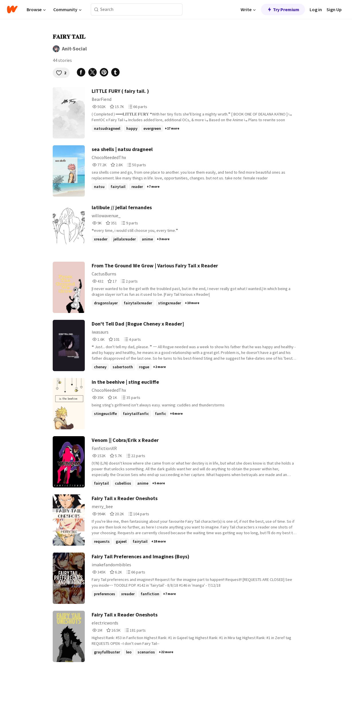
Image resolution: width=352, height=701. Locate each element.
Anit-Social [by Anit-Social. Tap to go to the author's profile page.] (74, 48)
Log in (316, 9)
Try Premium (283, 9)
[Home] (12, 9)
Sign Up (334, 9)
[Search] (96, 9)
